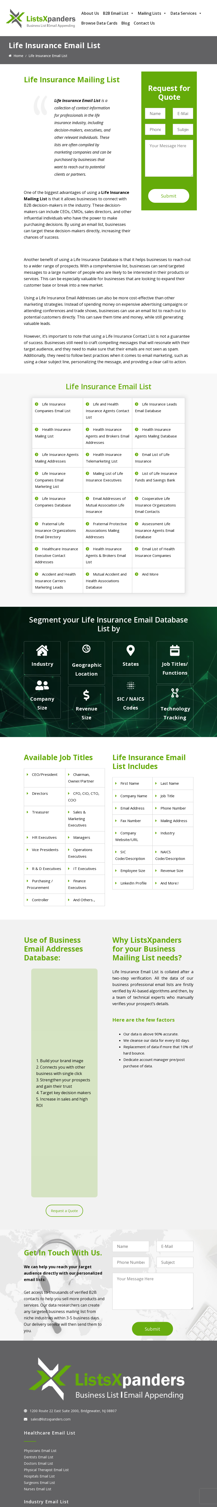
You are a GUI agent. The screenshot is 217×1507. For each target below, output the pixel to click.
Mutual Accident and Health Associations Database (106, 581)
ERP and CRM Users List (43, 1444)
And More (150, 574)
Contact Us (144, 23)
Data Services (186, 13)
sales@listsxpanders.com (50, 1275)
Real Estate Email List (41, 1388)
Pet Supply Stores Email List (46, 1381)
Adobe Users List (37, 1450)
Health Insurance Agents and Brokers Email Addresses (107, 436)
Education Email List (40, 1413)
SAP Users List (35, 1456)
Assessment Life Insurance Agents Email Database (154, 530)
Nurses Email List (37, 1344)
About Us (90, 13)
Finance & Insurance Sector (46, 1394)
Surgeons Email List (39, 1338)
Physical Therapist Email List (46, 1325)
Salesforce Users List (40, 1463)
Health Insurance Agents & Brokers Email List (106, 555)
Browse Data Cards (99, 23)
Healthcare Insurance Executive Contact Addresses (56, 555)
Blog (125, 23)
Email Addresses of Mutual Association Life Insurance (106, 505)
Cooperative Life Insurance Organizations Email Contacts (155, 505)
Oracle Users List (37, 1482)
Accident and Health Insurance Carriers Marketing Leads (55, 581)
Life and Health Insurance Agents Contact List (107, 411)
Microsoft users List (40, 1469)
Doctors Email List (38, 1319)
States (131, 664)
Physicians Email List (40, 1306)
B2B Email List (118, 13)
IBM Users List (35, 1476)
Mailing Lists (152, 13)
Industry (42, 664)
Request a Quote (64, 1045)
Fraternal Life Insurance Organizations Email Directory (55, 530)
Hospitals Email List (39, 1332)
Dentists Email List (38, 1312)
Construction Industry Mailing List (50, 1375)
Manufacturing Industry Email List (50, 1407)
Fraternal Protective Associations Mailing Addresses (106, 530)
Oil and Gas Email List (41, 1400)
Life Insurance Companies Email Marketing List (50, 480)
